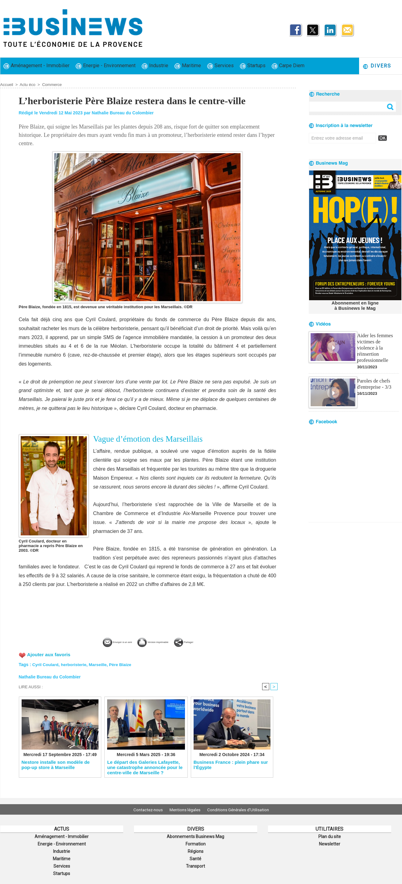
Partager (204, 641)
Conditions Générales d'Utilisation (242, 809)
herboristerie (75, 663)
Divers (376, 66)
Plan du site (329, 836)
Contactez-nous (144, 809)
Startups (253, 66)
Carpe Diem (288, 66)
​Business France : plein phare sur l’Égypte (231, 765)
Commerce (52, 84)
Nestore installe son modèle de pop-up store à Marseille (56, 765)
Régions (195, 850)
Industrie (155, 66)
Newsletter (330, 843)
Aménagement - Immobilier (36, 66)
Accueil (6, 84)
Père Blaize (123, 663)
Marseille (100, 663)
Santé (195, 856)
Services (220, 66)
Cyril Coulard (46, 663)
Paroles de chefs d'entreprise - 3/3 (374, 375)
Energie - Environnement (106, 66)
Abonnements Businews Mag (195, 836)
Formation (195, 843)
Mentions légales (185, 809)
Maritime (187, 66)
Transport (195, 863)
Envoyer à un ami (101, 641)
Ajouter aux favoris (49, 654)
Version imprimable (158, 641)
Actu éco (28, 84)
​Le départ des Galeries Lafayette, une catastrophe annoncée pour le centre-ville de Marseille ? (144, 767)
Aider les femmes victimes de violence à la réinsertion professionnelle (377, 343)
